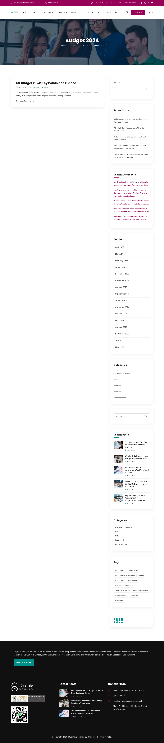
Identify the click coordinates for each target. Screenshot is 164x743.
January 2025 (121, 300)
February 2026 (121, 260)
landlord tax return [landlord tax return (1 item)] (122, 590)
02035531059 (53, 3)
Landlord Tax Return (122, 374)
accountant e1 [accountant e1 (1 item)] (132, 570)
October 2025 (121, 287)
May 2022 (119, 347)
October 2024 (121, 314)
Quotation (88, 12)
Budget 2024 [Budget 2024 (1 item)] (120, 580)
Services (61, 12)
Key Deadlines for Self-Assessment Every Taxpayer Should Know (135, 498)
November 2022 (122, 334)
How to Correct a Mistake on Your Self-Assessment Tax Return (136, 484)
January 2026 (121, 267)
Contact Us (113, 12)
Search (117, 82)
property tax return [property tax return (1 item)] (140, 590)
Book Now (138, 12)
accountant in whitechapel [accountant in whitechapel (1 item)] (125, 575)
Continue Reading (23, 101)
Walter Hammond (121, 201)
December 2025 (122, 274)
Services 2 (118, 392)
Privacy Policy (106, 737)
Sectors (47, 12)
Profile (74, 12)
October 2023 (121, 327)
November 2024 (122, 307)
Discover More (23, 662)
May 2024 (119, 320)
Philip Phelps (119, 216)
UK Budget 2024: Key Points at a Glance (46, 83)
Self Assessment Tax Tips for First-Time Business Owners (136, 444)
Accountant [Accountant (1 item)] (119, 570)
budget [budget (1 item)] (141, 575)
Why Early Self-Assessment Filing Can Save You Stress (137, 457)
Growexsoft (92, 737)
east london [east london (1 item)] (132, 580)
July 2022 (119, 340)
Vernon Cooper (120, 208)
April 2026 (119, 247)
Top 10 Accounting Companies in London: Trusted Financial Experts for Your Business (130, 193)
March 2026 (120, 254)
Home (25, 12)
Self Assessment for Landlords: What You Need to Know (137, 470)
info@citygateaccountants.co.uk (27, 3)
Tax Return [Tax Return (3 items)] (119, 600)
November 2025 (122, 280)
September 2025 (122, 294)
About (35, 12)
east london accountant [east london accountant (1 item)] (124, 585)
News (46, 87)
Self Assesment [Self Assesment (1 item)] (121, 595)
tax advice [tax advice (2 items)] (134, 595)
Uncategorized (120, 397)
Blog (100, 12)
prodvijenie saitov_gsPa (124, 182)
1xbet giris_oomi (120, 190)
